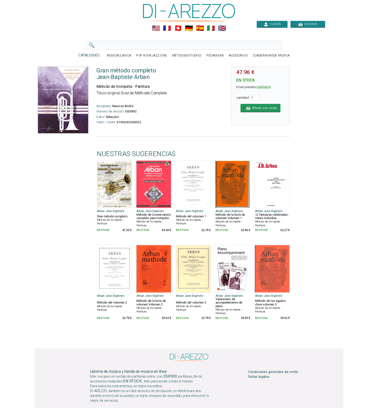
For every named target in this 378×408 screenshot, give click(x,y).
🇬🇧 (222, 28)
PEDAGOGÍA (215, 55)
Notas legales (259, 377)
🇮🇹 (211, 28)
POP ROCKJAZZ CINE (151, 55)
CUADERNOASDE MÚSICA (271, 55)
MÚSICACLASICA (119, 55)
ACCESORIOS (238, 55)
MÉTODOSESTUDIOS (187, 55)
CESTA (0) (307, 24)
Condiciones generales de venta (273, 371)
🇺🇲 (156, 28)
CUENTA (272, 24)
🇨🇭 (178, 28)
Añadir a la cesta (260, 108)
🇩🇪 (189, 28)
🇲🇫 (167, 28)
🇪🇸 (200, 28)
